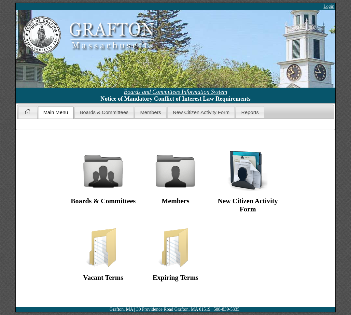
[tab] (27, 112)
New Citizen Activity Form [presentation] (201, 112)
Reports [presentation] (250, 112)
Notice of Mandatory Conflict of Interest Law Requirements (176, 98)
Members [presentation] (150, 112)
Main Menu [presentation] (55, 112)
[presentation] (27, 112)
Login (329, 6)
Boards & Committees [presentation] (104, 112)
